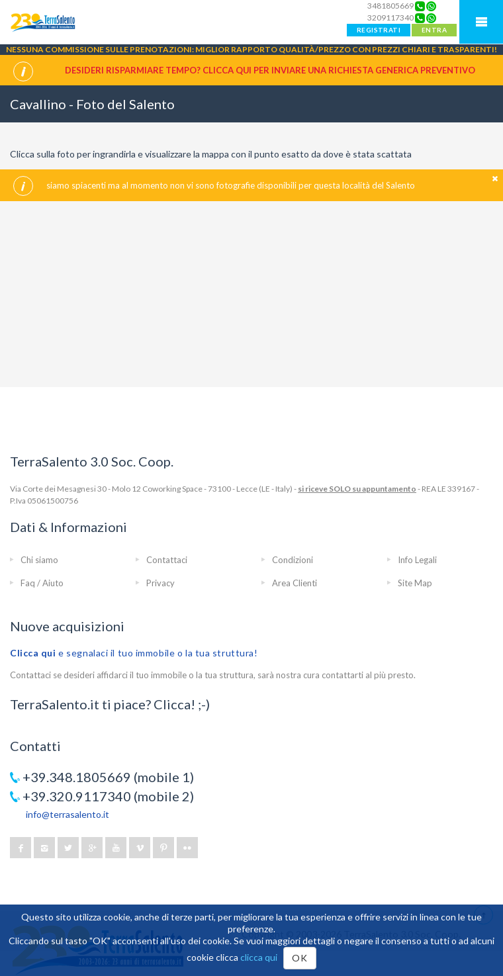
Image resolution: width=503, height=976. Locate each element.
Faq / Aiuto (42, 583)
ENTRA (434, 30)
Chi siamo (39, 560)
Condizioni (292, 560)
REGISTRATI (378, 30)
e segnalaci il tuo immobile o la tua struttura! (134, 652)
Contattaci (166, 560)
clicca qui (258, 957)
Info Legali (417, 560)
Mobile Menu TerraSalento (481, 22)
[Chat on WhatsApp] (431, 6)
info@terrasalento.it (67, 814)
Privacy (160, 583)
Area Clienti (294, 583)
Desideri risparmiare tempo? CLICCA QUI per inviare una (270, 70)
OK (299, 957)
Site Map (415, 583)
